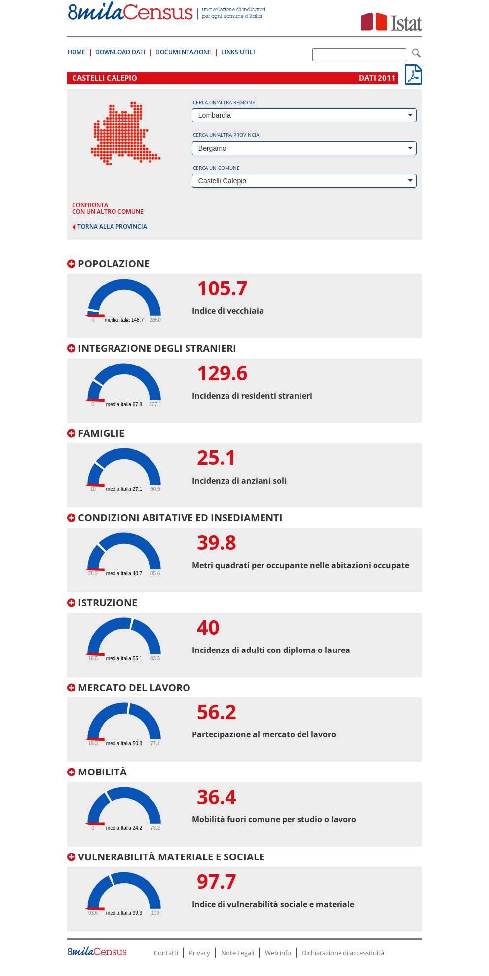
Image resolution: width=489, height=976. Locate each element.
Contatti (166, 952)
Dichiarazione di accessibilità (343, 952)
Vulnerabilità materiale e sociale (165, 856)
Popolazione (108, 263)
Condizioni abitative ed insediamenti (175, 517)
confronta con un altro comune (108, 208)
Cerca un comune (216, 167)
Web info (278, 952)
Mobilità (97, 771)
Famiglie (95, 433)
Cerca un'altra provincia (226, 134)
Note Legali (237, 952)
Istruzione (102, 602)
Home (76, 52)
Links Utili (238, 52)
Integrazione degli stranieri (151, 348)
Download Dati (120, 52)
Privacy (199, 952)
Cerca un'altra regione (224, 102)
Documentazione (183, 52)
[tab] (244, 298)
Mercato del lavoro (128, 687)
